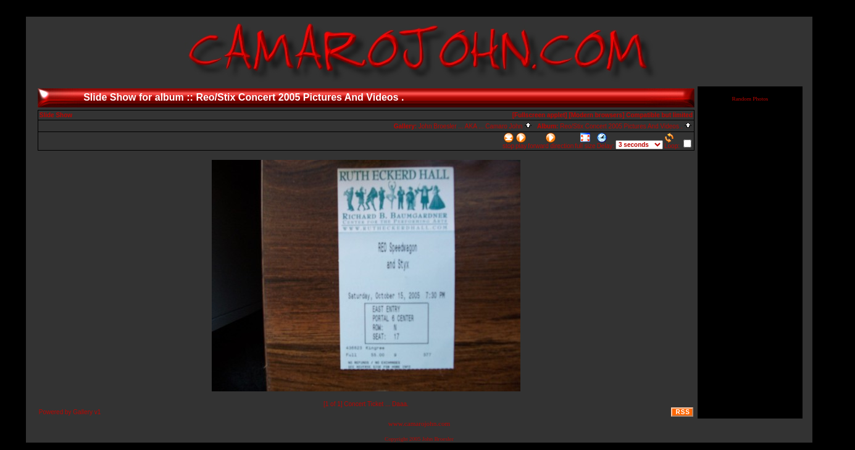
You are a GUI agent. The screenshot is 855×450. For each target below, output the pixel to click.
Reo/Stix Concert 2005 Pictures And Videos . (626, 126)
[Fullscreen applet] (539, 115)
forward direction (550, 141)
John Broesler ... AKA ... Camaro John (475, 126)
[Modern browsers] (596, 115)
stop (508, 141)
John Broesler (438, 439)
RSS (682, 412)
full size (585, 141)
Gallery (83, 412)
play (521, 141)
